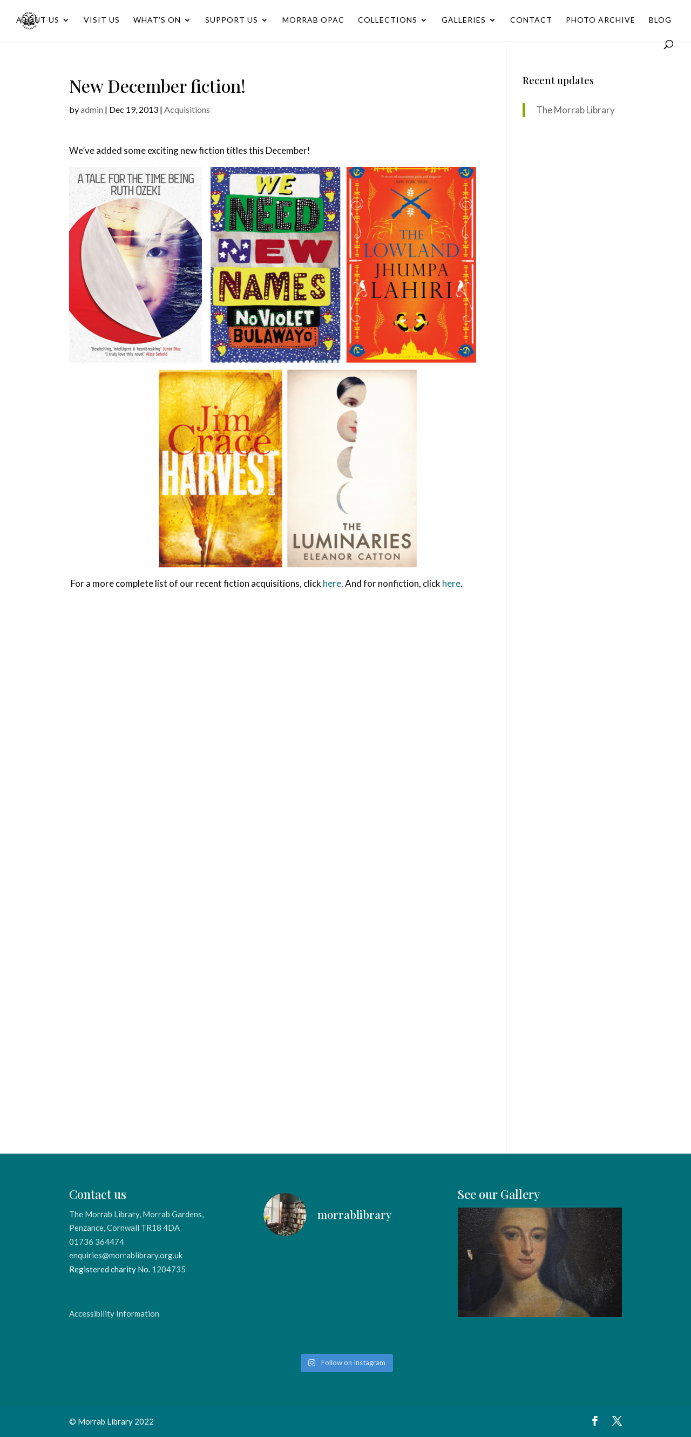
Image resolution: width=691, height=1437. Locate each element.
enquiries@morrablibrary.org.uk (125, 1255)
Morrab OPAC (313, 20)
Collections (387, 20)
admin (91, 109)
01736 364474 (96, 1241)
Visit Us (102, 20)
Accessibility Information (114, 1313)
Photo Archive (600, 20)
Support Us (231, 20)
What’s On (157, 20)
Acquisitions (187, 109)
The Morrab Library (575, 110)
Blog (660, 20)
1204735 (169, 1269)
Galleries (464, 20)
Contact (531, 20)
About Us (37, 20)
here (332, 583)
